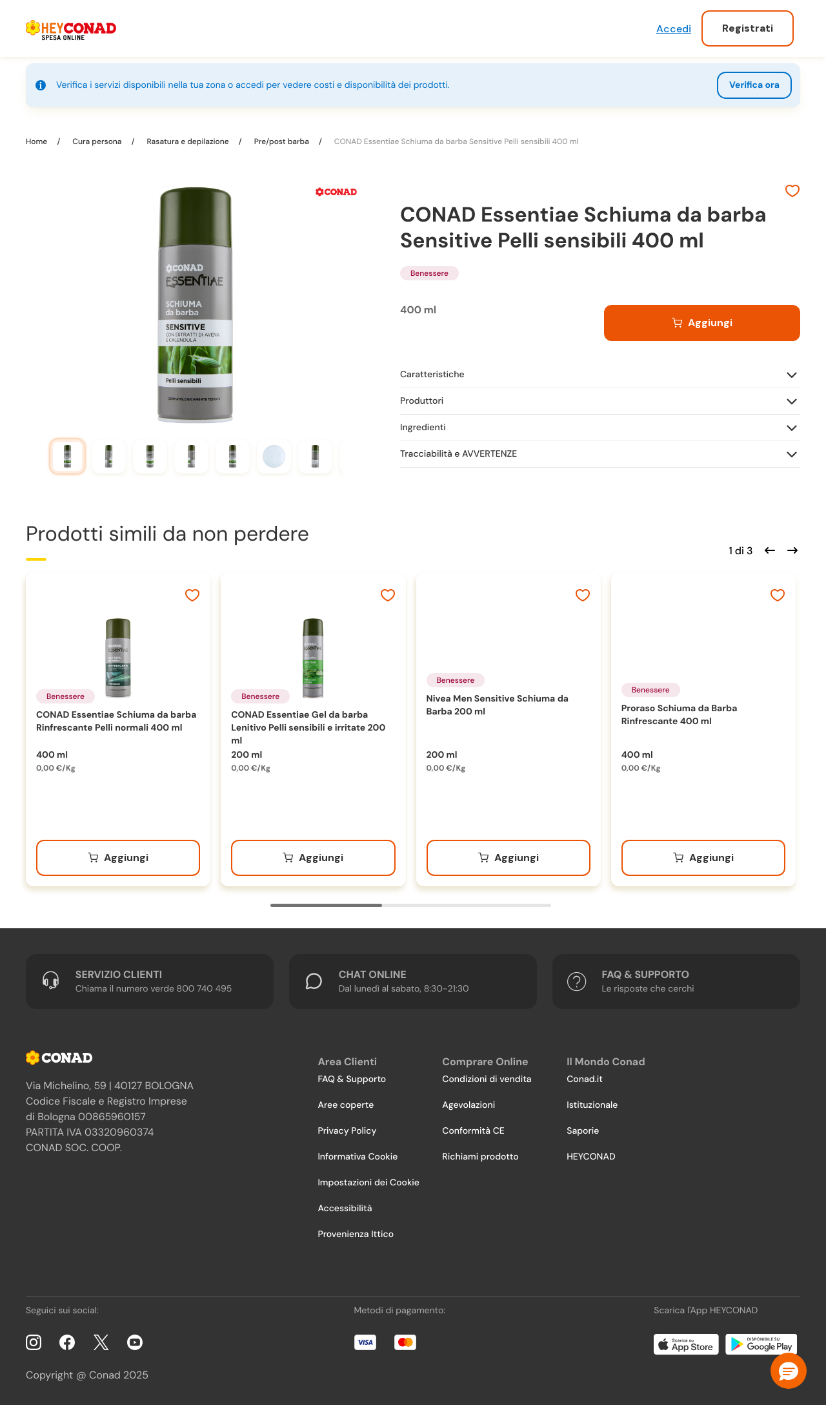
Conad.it (585, 1079)
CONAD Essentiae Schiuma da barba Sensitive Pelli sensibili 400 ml (455, 141)
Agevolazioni (468, 1105)
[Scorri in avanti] (790, 549)
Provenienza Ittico (355, 1234)
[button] (789, 1371)
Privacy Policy (346, 1131)
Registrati (747, 28)
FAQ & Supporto (351, 1079)
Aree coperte (345, 1105)
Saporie (583, 1131)
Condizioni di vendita (486, 1079)
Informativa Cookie (357, 1157)
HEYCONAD (591, 1157)
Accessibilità (344, 1208)
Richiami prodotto (480, 1157)
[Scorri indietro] (768, 549)
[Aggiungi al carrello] (702, 323)
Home (37, 141)
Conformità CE (473, 1131)
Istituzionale (592, 1105)
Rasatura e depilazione (187, 141)
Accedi (673, 29)
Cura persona (96, 141)
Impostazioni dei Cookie (368, 1183)
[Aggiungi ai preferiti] (792, 192)
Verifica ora (754, 85)
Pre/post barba (281, 141)
